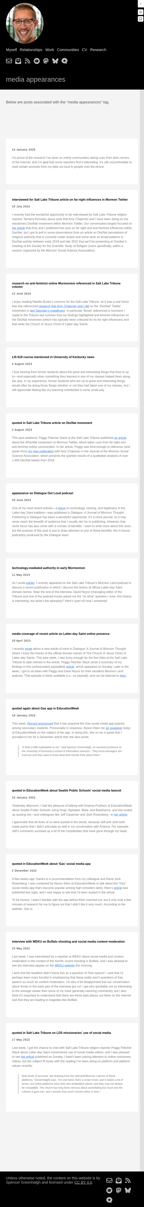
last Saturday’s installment (47, 310)
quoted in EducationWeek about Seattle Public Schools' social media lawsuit (66, 790)
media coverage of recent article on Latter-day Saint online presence (61, 633)
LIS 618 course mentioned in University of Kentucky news (53, 357)
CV (84, 50)
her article (120, 814)
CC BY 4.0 (83, 1182)
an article (120, 437)
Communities (68, 50)
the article (18, 228)
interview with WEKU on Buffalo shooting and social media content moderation (68, 941)
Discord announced (40, 723)
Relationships (31, 50)
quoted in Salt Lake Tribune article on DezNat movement (52, 422)
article (70, 666)
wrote (28, 648)
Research (98, 50)
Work (49, 50)
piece (61, 508)
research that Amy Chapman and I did (64, 306)
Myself (11, 50)
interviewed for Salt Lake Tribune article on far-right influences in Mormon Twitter (70, 199)
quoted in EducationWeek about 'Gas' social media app (51, 863)
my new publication (41, 451)
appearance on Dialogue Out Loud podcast (42, 493)
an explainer (114, 728)
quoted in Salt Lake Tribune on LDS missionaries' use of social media (61, 1032)
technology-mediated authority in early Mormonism (48, 568)
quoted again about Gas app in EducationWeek (45, 708)
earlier (30, 583)
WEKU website (65, 965)
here (123, 675)
